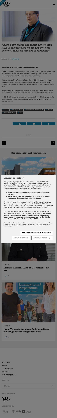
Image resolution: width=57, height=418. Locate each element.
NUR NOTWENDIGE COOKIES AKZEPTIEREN (36, 233)
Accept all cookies (21, 238)
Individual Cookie (40, 238)
